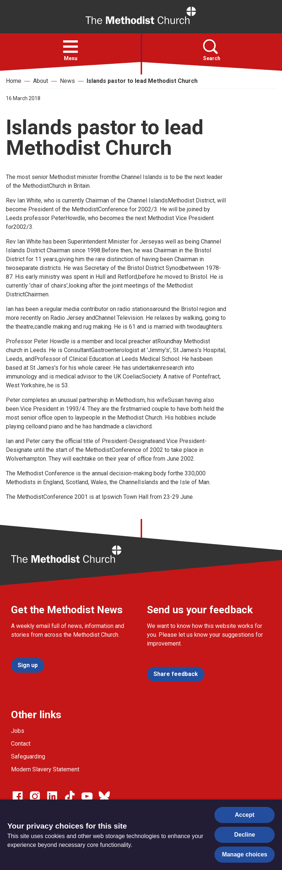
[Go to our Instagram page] (34, 796)
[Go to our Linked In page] (52, 796)
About (40, 80)
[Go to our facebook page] (17, 796)
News (67, 80)
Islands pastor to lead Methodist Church (142, 80)
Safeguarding (28, 756)
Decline (244, 834)
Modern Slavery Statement (45, 769)
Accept (244, 815)
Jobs (17, 730)
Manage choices (244, 854)
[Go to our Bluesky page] (104, 796)
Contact (20, 743)
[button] (70, 46)
